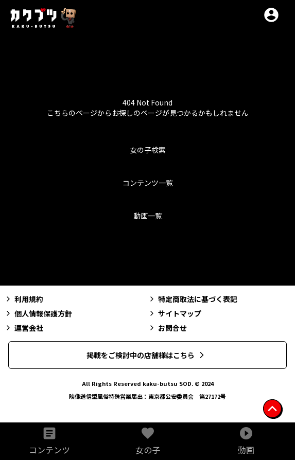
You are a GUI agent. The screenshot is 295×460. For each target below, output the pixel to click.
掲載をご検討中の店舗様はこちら (146, 355)
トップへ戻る (147, 255)
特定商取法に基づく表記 (192, 299)
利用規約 (23, 299)
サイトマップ (174, 313)
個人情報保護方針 (38, 313)
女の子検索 (148, 150)
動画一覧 (147, 215)
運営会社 (23, 328)
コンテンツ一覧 (148, 183)
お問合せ (167, 328)
